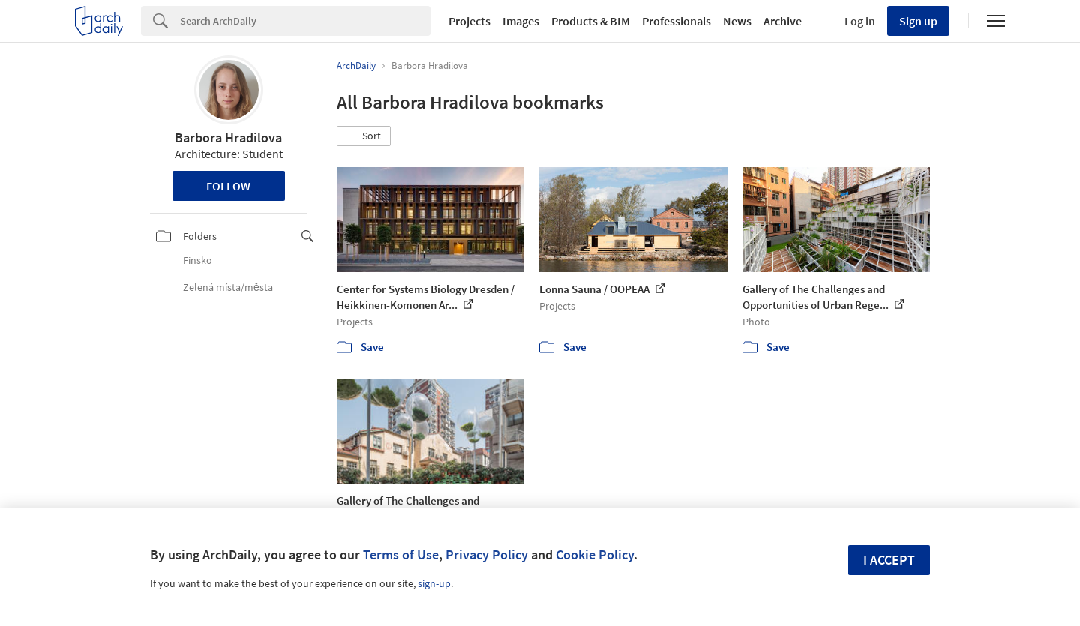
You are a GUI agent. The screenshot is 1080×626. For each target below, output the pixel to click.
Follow (228, 185)
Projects (469, 21)
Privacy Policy (487, 554)
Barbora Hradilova (228, 137)
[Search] (305, 21)
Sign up (918, 20)
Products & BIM (590, 21)
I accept (889, 559)
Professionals (676, 21)
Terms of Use (401, 554)
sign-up (434, 583)
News (737, 21)
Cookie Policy (595, 554)
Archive (783, 21)
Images (520, 21)
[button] (364, 136)
